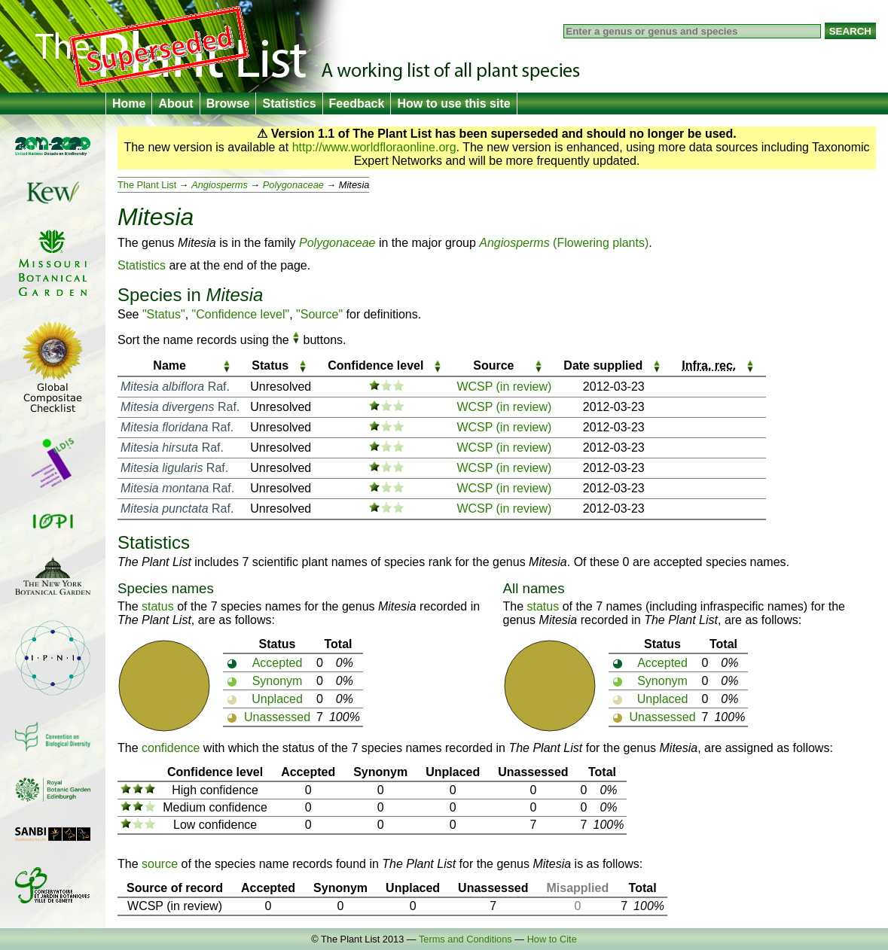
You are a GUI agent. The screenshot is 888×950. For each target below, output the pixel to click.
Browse (228, 103)
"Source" (319, 314)
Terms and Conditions (465, 939)
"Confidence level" (241, 314)
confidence (171, 747)
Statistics (289, 103)
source (160, 863)
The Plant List (146, 184)
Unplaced (277, 699)
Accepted (277, 662)
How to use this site (453, 103)
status (158, 606)
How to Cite (552, 939)
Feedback (357, 103)
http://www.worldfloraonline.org (374, 147)
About (175, 103)
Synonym (277, 680)
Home (128, 103)
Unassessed (277, 717)
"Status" (163, 314)
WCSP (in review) (503, 386)
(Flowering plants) (563, 242)
